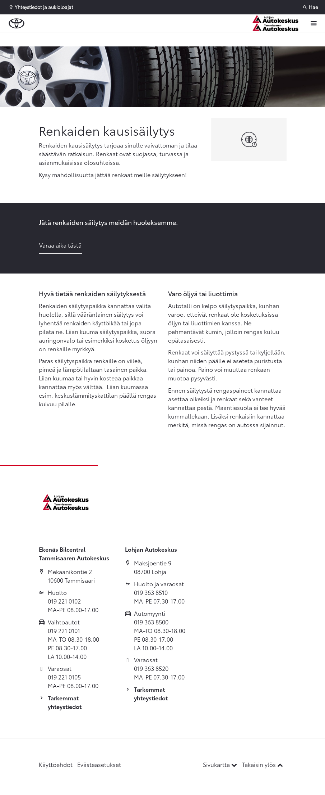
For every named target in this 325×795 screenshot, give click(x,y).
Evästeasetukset (99, 764)
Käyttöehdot (56, 764)
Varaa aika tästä (60, 245)
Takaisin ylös (262, 764)
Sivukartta (220, 764)
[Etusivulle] (277, 23)
